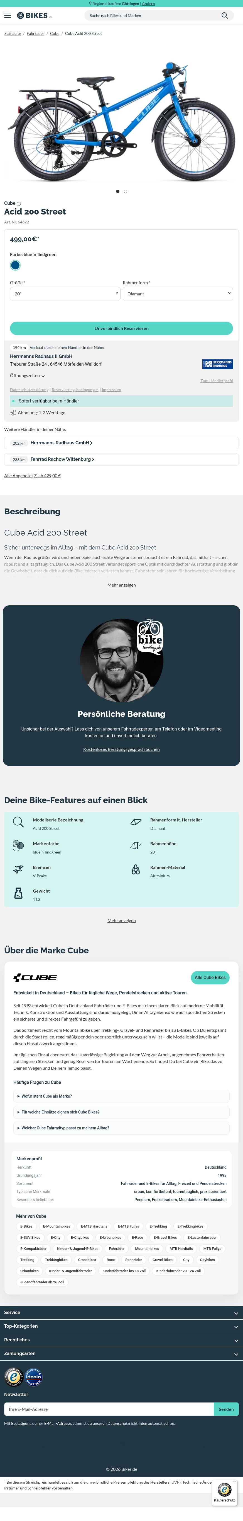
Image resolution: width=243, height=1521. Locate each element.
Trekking (27, 1260)
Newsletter (16, 1394)
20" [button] (18, 293)
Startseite (12, 33)
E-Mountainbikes (56, 1226)
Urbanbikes (29, 1271)
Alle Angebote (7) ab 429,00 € (32, 475)
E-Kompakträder (33, 1249)
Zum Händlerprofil (216, 380)
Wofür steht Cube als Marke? (47, 1096)
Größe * (17, 282)
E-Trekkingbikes (190, 1226)
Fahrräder (35, 33)
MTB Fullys (212, 1249)
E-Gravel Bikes (165, 1237)
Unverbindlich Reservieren (122, 328)
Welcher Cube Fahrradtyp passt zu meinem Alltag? (65, 1128)
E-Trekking (158, 1226)
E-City (55, 1237)
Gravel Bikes (163, 1260)
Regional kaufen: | (123, 3)
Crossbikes (87, 1260)
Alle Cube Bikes (210, 977)
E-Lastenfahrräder (202, 1237)
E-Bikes (26, 1226)
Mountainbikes (147, 1249)
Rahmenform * (136, 282)
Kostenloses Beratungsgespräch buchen (121, 749)
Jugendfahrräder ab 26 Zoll (42, 1282)
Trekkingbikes (56, 1260)
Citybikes (207, 1260)
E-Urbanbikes (110, 1237)
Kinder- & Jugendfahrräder (70, 1271)
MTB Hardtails (181, 1249)
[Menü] (234, 1483)
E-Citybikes (80, 1237)
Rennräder (133, 1260)
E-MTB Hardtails (94, 1226)
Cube (54, 33)
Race (111, 1260)
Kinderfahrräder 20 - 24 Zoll (178, 1271)
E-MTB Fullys (128, 1226)
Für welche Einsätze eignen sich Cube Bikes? (61, 1112)
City (186, 1260)
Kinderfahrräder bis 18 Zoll (124, 1271)
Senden (226, 1409)
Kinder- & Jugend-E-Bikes (77, 1249)
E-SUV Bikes (30, 1237)
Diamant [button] (135, 293)
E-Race (137, 1237)
